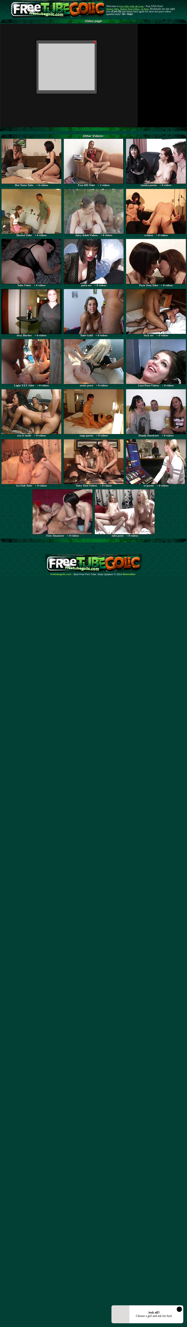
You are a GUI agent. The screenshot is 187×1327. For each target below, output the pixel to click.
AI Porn (145, 9)
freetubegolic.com (60, 574)
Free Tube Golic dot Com (131, 6)
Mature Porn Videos (130, 9)
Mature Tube (112, 9)
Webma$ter (129, 574)
